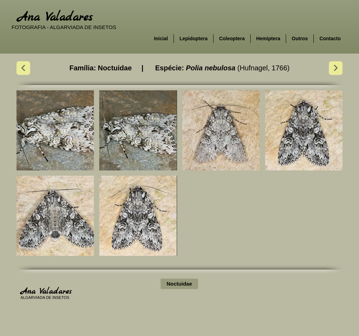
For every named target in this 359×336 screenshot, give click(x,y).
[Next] (23, 68)
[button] (55, 130)
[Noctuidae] (179, 284)
